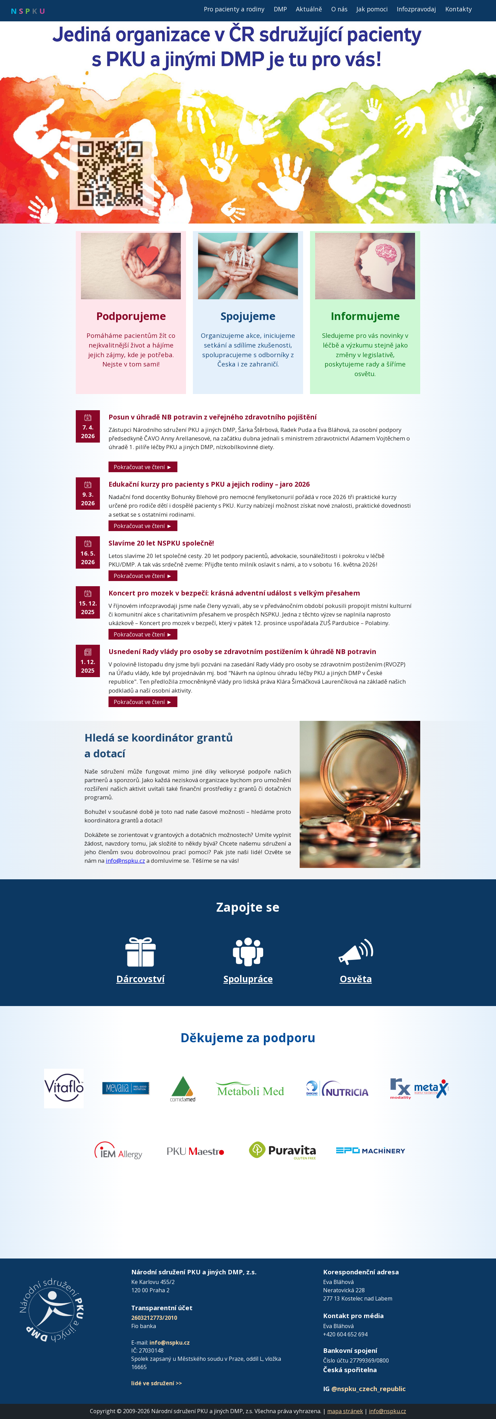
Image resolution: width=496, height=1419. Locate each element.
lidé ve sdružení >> (156, 1383)
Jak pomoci (372, 9)
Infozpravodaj (416, 9)
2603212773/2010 (154, 1318)
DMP (280, 9)
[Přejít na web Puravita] (283, 1150)
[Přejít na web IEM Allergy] (118, 1150)
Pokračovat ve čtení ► (143, 467)
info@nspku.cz (125, 860)
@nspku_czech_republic (368, 1388)
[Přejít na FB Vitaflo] (64, 1088)
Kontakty (458, 9)
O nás (339, 9)
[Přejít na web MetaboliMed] (249, 1088)
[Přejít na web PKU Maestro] (195, 1150)
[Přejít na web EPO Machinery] (370, 1150)
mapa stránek (345, 1411)
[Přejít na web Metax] (419, 1088)
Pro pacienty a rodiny (234, 9)
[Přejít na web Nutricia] (337, 1088)
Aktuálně (309, 9)
